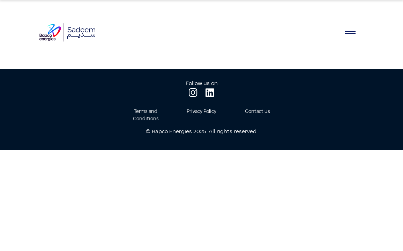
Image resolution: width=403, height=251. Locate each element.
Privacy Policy (201, 111)
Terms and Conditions (146, 115)
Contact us (257, 111)
